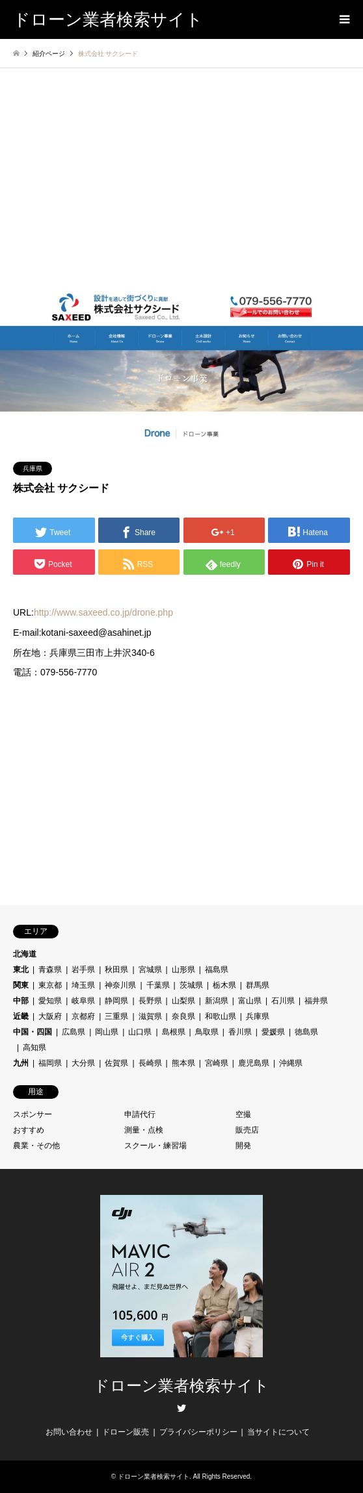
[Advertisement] (181, 191)
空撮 (243, 1114)
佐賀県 (116, 1063)
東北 (21, 969)
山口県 (140, 1031)
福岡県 (50, 1063)
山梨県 (183, 1000)
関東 (21, 985)
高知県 (34, 1047)
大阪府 (50, 1016)
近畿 (21, 1016)
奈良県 (183, 1016)
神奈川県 (120, 985)
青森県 (50, 969)
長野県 (150, 1000)
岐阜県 (83, 1000)
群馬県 (257, 985)
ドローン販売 (125, 1432)
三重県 (116, 1016)
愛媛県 (273, 1031)
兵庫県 (32, 468)
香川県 (240, 1031)
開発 (243, 1145)
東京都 (50, 985)
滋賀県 (150, 1016)
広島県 (73, 1031)
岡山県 (106, 1031)
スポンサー (32, 1114)
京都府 (83, 1016)
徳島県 (306, 1031)
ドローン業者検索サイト (181, 1385)
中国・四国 (32, 1031)
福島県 (216, 969)
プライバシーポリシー (198, 1432)
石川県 (283, 1000)
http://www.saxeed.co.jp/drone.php (103, 612)
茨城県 (191, 985)
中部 (21, 1000)
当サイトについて (278, 1432)
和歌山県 (220, 1016)
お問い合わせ (69, 1432)
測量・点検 (143, 1130)
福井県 (316, 1000)
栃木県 (224, 985)
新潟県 (216, 1000)
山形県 (183, 969)
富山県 (250, 1000)
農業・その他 (36, 1145)
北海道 (24, 954)
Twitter (181, 1407)
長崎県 (150, 1063)
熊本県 (183, 1063)
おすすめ (28, 1130)
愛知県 (50, 1000)
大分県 (83, 1063)
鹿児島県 (253, 1063)
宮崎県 (216, 1063)
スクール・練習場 (155, 1145)
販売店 (247, 1130)
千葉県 (158, 985)
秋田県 (116, 969)
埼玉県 (83, 985)
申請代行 (139, 1114)
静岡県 (116, 1000)
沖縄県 (290, 1063)
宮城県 (150, 969)
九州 (21, 1063)
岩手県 (83, 969)
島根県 (173, 1031)
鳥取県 (207, 1031)
